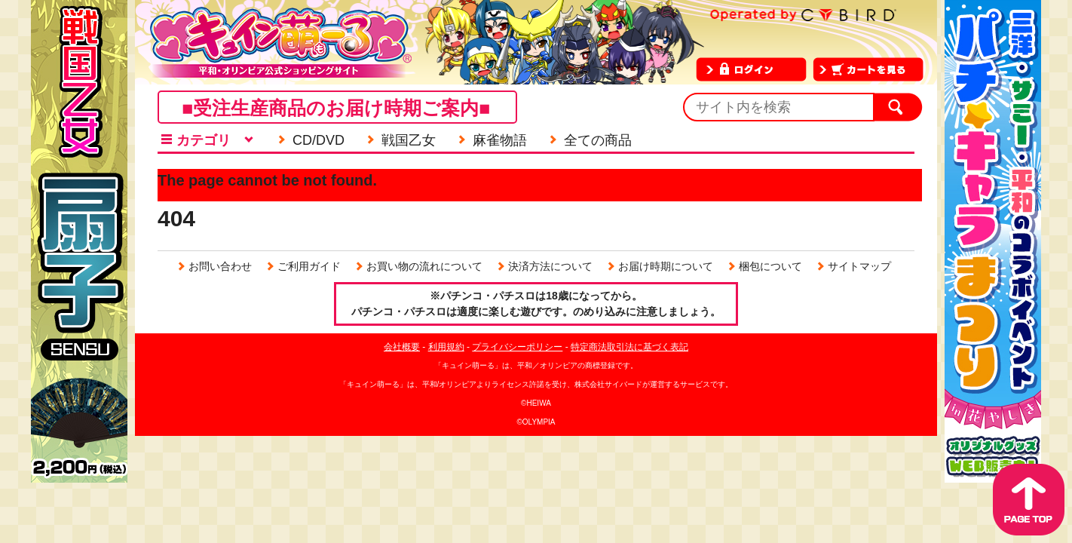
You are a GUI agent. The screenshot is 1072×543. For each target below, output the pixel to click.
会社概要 (402, 347)
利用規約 (446, 347)
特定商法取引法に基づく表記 (629, 347)
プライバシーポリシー (517, 347)
